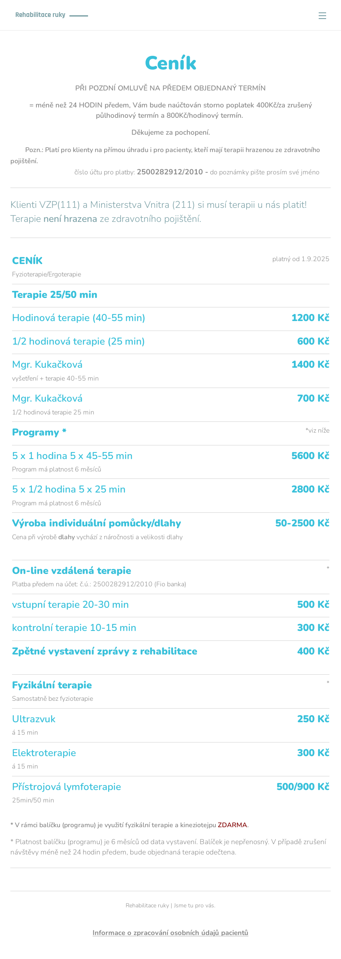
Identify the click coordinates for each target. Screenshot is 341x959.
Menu (322, 15)
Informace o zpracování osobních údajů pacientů (170, 933)
